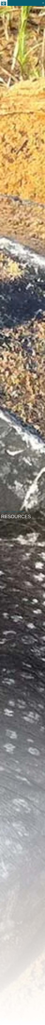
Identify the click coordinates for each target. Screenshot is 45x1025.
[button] (43, 3)
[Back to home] (3, 3)
